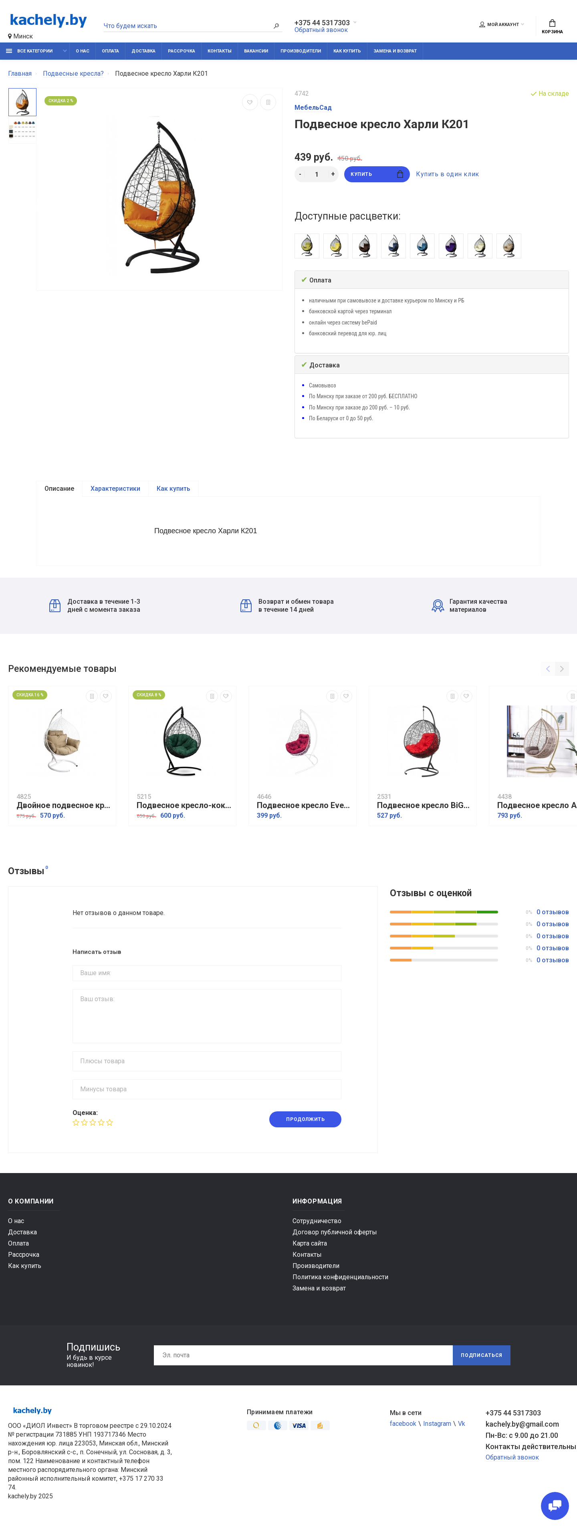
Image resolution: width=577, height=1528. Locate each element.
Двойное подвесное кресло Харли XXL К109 (64, 805)
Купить (377, 174)
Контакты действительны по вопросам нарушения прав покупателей (527, 1446)
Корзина (552, 26)
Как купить (347, 51)
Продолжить (305, 1119)
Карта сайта (310, 1243)
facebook (403, 1423)
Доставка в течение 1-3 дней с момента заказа (94, 605)
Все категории (29, 51)
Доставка (143, 51)
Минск (20, 36)
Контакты (220, 51)
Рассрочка (181, 51)
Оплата (110, 51)
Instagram (437, 1423)
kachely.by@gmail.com (522, 1424)
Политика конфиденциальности (340, 1277)
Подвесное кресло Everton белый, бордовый (304, 805)
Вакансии (256, 51)
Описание (59, 488)
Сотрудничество (317, 1221)
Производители (300, 51)
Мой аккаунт (499, 24)
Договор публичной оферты (335, 1232)
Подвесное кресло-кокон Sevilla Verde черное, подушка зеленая (184, 805)
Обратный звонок (321, 30)
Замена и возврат (395, 51)
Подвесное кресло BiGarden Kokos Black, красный (424, 805)
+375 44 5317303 (322, 23)
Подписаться (481, 1355)
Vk (461, 1423)
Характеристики (115, 488)
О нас (82, 51)
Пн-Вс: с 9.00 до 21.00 (522, 1435)
